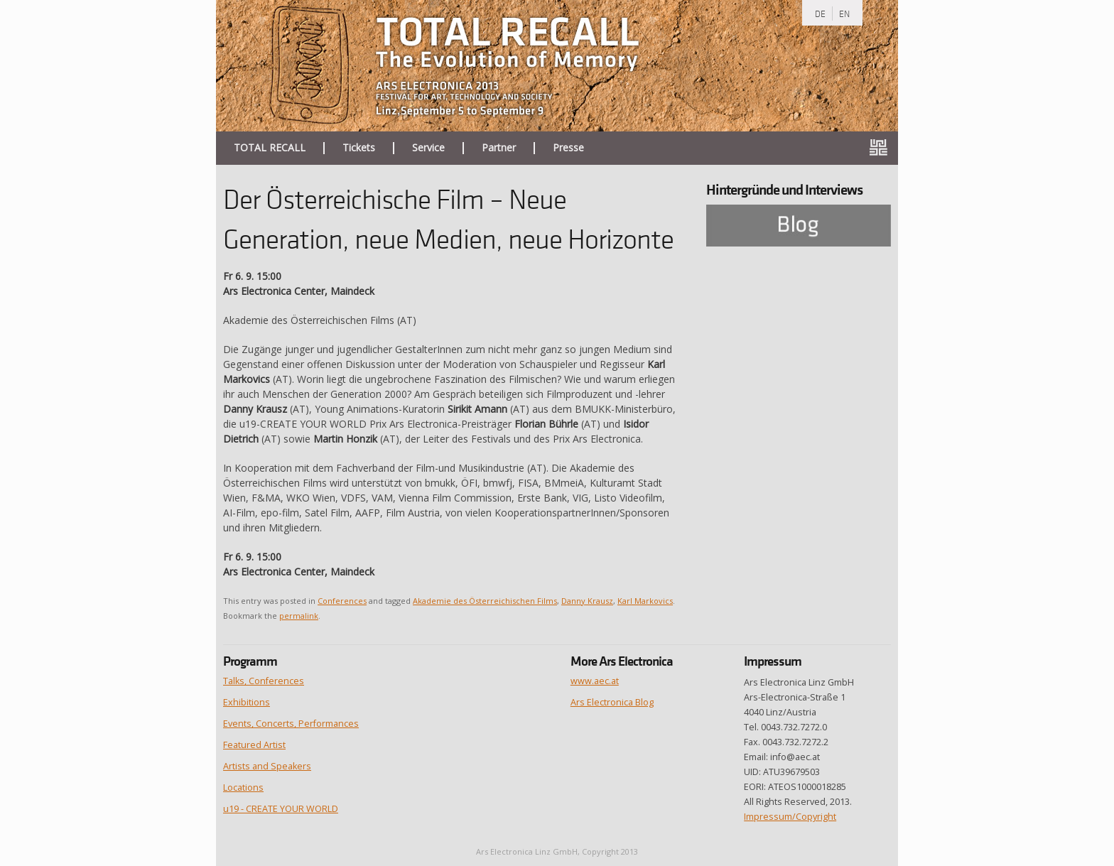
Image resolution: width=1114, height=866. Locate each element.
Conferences (342, 600)
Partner (499, 148)
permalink (298, 615)
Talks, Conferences (263, 681)
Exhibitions (246, 702)
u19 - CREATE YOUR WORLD (280, 809)
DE (820, 13)
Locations (243, 787)
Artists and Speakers (267, 766)
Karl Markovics (645, 600)
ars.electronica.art (884, 148)
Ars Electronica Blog (612, 702)
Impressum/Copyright (790, 817)
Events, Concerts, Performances (291, 724)
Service (428, 148)
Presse (568, 148)
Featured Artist (254, 745)
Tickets (358, 148)
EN (844, 13)
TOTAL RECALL (269, 148)
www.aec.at (594, 681)
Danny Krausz (587, 600)
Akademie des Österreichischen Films (485, 600)
